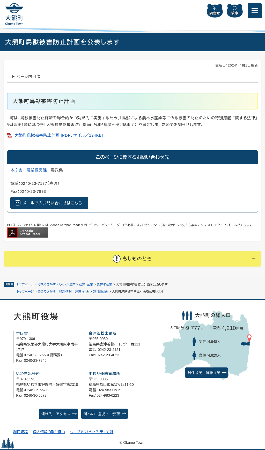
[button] (132, 259)
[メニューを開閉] (255, 10)
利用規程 (20, 432)
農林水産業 (104, 284)
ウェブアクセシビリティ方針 (92, 432)
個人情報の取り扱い (49, 432)
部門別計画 (100, 291)
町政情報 (65, 291)
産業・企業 (86, 284)
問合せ (214, 13)
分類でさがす (46, 284)
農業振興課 (36, 170)
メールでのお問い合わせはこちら (52, 203)
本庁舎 (16, 170)
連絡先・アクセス (55, 414)
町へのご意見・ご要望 (102, 414)
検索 (234, 13)
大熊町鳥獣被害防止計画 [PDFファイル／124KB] (59, 135)
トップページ (25, 284)
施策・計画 (82, 291)
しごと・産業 (67, 284)
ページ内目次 (29, 76)
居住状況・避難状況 (204, 373)
